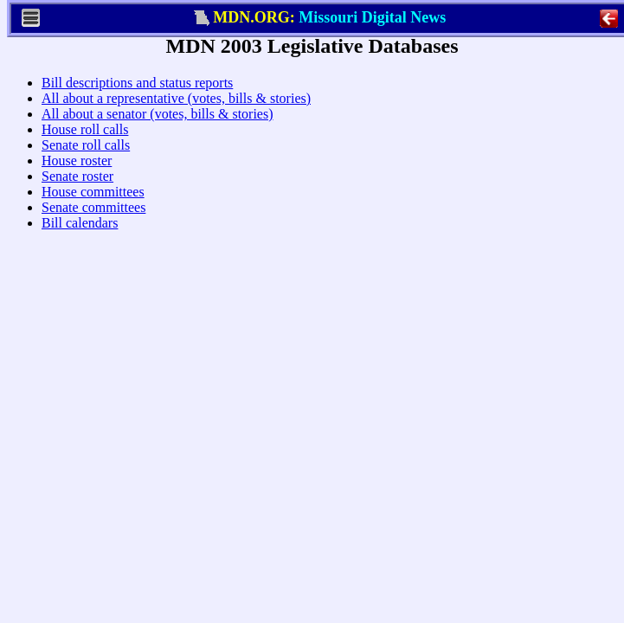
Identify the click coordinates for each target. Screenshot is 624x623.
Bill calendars (73, 260)
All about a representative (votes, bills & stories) (169, 135)
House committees (86, 229)
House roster (70, 197)
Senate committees (86, 244)
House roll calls (78, 166)
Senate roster (70, 213)
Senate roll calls (79, 182)
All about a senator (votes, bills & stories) (151, 151)
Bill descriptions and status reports (130, 119)
